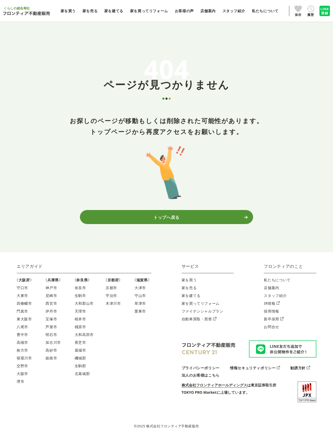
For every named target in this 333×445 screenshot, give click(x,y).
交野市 (22, 371)
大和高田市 (84, 340)
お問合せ (271, 332)
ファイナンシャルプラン (202, 316)
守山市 (140, 301)
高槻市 (22, 348)
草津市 (140, 309)
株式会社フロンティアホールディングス (214, 390)
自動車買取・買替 (199, 324)
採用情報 (271, 316)
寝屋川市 (24, 363)
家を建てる (191, 301)
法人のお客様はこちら (201, 380)
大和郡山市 (84, 309)
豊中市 (22, 340)
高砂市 (51, 355)
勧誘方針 (300, 373)
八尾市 (22, 332)
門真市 (22, 316)
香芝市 (80, 348)
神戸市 (51, 293)
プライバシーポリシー (201, 373)
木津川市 (113, 309)
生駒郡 (80, 371)
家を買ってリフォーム (201, 309)
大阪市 (22, 379)
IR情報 (272, 309)
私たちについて (277, 285)
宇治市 (111, 301)
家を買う (189, 285)
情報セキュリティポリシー (255, 373)
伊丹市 (51, 316)
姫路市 (51, 363)
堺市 (20, 387)
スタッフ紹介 (275, 301)
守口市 (22, 293)
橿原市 (80, 332)
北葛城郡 (82, 379)
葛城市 (80, 355)
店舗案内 (271, 293)
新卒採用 (273, 324)
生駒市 (80, 301)
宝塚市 (51, 324)
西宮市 (51, 309)
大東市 (22, 301)
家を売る (189, 293)
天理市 (80, 316)
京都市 (111, 293)
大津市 (140, 293)
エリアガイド (30, 272)
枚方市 (22, 355)
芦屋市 (51, 332)
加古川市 (53, 348)
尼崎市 (51, 301)
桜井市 (80, 324)
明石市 (51, 340)
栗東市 (140, 316)
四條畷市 (24, 309)
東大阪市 (24, 324)
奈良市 (80, 293)
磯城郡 (80, 363)
